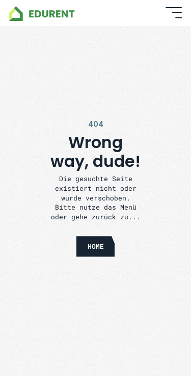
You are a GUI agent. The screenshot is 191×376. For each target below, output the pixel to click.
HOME (96, 246)
